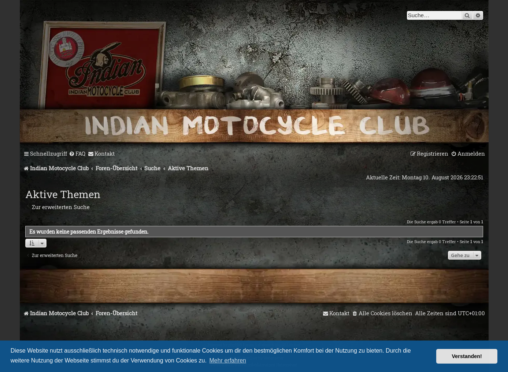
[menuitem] (77, 154)
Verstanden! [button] (467, 356)
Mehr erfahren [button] (227, 360)
